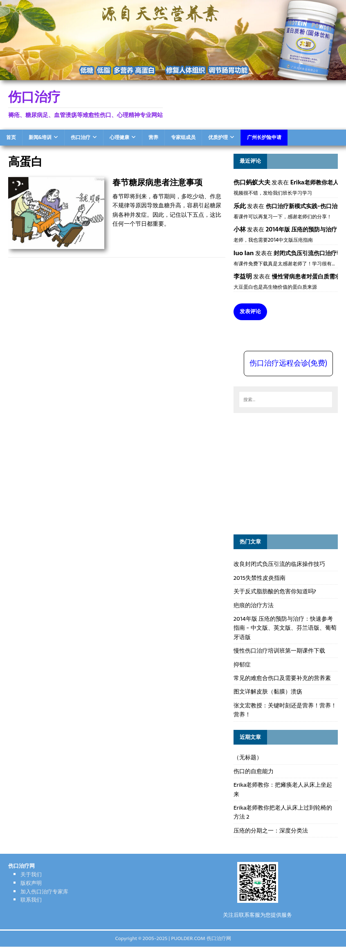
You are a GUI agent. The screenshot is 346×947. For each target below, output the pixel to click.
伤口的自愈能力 (254, 771)
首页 (11, 137)
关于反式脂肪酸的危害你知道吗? (275, 591)
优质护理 (218, 137)
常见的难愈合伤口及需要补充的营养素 (282, 677)
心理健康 (119, 137)
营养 (153, 137)
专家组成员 (183, 137)
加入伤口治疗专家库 (44, 891)
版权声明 (31, 883)
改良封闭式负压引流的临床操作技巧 (279, 563)
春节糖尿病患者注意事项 (157, 182)
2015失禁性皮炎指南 (259, 577)
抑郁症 (242, 664)
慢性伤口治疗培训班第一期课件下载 (279, 650)
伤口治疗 (80, 137)
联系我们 (31, 899)
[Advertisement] (290, 472)
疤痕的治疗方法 (254, 605)
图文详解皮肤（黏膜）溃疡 (268, 691)
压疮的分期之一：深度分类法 (271, 830)
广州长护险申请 (264, 137)
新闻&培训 (40, 137)
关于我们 (31, 874)
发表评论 (250, 311)
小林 (240, 229)
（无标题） (248, 757)
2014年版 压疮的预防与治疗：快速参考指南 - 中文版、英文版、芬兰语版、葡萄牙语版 (285, 628)
